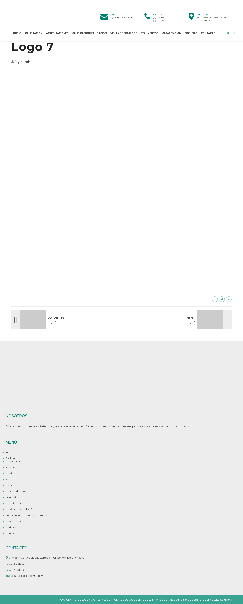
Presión (10, 473)
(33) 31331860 (158, 21)
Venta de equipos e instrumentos (134, 33)
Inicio (17, 33)
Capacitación (171, 33)
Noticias (191, 33)
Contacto (208, 33)
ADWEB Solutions (221, 599)
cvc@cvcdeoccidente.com (121, 17)
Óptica (10, 485)
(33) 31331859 (158, 17)
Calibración (33, 33)
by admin (23, 62)
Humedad (12, 467)
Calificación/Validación (89, 33)
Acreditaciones (57, 33)
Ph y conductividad (17, 491)
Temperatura (13, 461)
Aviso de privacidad (167, 599)
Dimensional (13, 497)
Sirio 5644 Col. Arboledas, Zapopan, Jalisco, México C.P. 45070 (46, 557)
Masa (9, 479)
